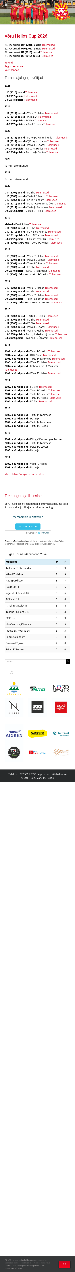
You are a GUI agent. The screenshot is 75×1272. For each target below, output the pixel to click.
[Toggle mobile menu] (6, 4)
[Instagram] (11, 672)
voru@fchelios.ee (57, 774)
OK (64, 1264)
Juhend (9, 62)
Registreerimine (14, 66)
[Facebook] (6, 672)
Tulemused (48, 45)
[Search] (68, 661)
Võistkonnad (12, 70)
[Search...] (35, 661)
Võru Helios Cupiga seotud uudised (25, 474)
